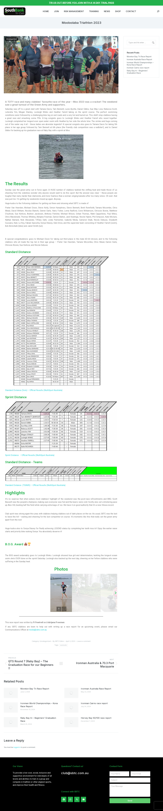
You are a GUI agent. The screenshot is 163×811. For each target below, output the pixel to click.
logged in (17, 747)
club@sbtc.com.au (75, 773)
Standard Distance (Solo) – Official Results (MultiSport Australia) (33, 390)
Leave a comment (84, 641)
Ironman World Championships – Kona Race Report (39, 705)
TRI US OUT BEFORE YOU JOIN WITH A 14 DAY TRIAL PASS (81, 2)
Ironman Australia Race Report (96, 688)
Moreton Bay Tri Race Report (34, 688)
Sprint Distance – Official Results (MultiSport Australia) (29, 455)
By (58, 641)
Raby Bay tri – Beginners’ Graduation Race (38, 719)
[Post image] (11, 693)
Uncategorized (11, 39)
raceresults (63, 645)
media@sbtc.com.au (38, 630)
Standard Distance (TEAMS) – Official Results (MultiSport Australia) (35, 485)
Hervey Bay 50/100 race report (96, 718)
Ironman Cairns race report (94, 703)
